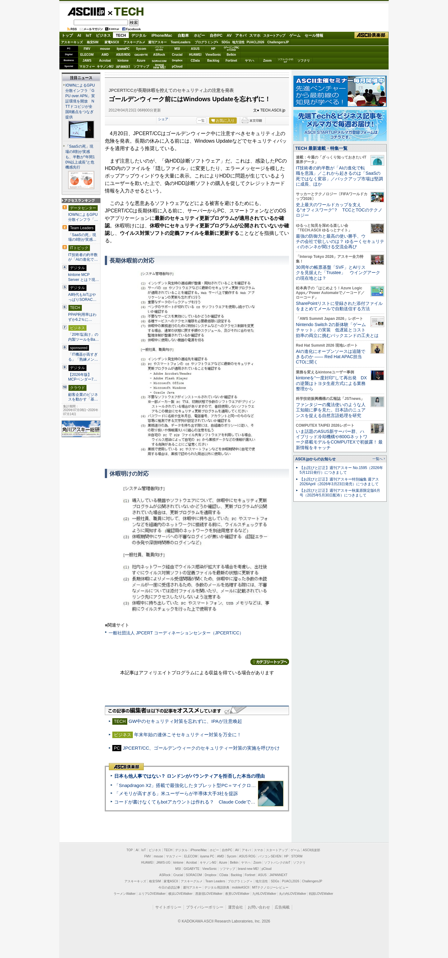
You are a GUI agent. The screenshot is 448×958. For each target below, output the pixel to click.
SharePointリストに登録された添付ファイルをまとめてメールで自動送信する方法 (339, 306)
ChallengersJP (278, 42)
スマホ (254, 35)
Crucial (177, 54)
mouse (105, 48)
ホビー (199, 35)
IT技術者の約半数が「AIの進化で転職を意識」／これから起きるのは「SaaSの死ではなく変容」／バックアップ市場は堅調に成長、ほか (339, 176)
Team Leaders (215, 881)
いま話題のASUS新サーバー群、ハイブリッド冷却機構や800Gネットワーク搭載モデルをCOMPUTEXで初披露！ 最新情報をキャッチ (339, 439)
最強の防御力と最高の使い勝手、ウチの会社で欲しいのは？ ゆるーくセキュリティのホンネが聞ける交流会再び (340, 241)
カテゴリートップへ (269, 662)
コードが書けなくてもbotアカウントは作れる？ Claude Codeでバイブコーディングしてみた (212, 801)
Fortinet (231, 60)
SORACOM (194, 875)
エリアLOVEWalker (152, 893)
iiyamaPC (123, 48)
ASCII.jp (86, 11)
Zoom (267, 60)
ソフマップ (141, 66)
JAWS (86, 60)
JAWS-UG (163, 862)
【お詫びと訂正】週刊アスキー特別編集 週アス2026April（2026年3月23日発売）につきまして (339, 481)
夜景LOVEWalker (237, 893)
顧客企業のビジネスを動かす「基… (83, 397)
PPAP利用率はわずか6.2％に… (82, 317)
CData (195, 60)
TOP (130, 850)
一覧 (201, 120)
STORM (296, 856)
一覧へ (377, 459)
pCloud (177, 66)
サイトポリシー (168, 907)
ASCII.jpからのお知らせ (315, 459)
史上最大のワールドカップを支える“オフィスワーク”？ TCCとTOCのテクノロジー (339, 210)
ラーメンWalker (125, 893)
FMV (87, 48)
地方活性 (238, 42)
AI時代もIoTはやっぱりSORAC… (82, 297)
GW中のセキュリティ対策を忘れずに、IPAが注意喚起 (185, 721)
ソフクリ (303, 60)
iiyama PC (207, 856)
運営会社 (235, 907)
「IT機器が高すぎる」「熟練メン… (83, 357)
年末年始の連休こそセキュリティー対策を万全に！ (187, 734)
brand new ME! (248, 868)
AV (229, 35)
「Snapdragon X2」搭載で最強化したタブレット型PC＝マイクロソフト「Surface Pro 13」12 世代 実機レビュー (232, 785)
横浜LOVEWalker (180, 893)
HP (213, 48)
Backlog (213, 60)
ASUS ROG (123, 54)
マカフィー (87, 66)
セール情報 (314, 35)
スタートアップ (274, 35)
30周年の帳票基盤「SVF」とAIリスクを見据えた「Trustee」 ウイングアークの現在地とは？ (338, 273)
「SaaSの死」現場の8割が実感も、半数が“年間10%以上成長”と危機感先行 (80, 157)
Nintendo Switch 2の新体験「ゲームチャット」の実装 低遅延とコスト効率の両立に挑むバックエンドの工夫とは (337, 330)
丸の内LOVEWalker (292, 893)
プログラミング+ (206, 42)
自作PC (216, 35)
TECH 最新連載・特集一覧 (321, 148)
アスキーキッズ (72, 42)
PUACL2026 (255, 42)
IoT (88, 35)
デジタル (138, 35)
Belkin (231, 54)
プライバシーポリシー (204, 907)
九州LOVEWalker (264, 893)
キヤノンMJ (105, 66)
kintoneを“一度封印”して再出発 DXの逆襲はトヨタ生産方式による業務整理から (331, 383)
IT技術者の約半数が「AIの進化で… (83, 257)
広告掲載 (282, 907)
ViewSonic (213, 54)
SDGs (226, 42)
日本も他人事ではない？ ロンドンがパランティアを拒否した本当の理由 (189, 776)
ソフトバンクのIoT (285, 60)
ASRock (159, 54)
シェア (163, 119)
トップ (67, 35)
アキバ (240, 35)
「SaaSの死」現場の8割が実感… (82, 237)
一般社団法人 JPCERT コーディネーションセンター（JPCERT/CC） (176, 632)
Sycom (141, 48)
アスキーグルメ (134, 42)
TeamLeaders (181, 42)
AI (79, 35)
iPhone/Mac (162, 35)
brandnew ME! (159, 66)
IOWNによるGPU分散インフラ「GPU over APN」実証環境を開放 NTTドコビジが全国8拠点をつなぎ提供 (80, 101)
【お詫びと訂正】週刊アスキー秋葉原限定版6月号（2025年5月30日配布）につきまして (340, 492)
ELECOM (87, 54)
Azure (141, 60)
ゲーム (295, 35)
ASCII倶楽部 (371, 35)
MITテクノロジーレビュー (270, 887)
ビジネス (103, 35)
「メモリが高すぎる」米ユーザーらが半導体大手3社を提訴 (176, 793)
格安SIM (93, 42)
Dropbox (177, 60)
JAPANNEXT (123, 66)
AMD (105, 54)
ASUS (195, 48)
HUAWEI (195, 54)
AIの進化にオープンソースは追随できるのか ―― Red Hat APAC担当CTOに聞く (330, 357)
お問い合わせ (259, 907)
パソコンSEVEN (159, 48)
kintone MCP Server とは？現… (83, 277)
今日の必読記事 (169, 887)
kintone (123, 60)
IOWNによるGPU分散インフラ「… (83, 217)
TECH (126, 11)
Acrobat (105, 60)
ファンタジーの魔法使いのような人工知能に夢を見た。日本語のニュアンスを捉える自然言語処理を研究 (331, 410)
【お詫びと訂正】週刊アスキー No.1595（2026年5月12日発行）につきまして (341, 470)
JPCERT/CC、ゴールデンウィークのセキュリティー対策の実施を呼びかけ (201, 748)
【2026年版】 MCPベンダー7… (82, 377)
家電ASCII (112, 42)
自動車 (183, 35)
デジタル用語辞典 (216, 887)
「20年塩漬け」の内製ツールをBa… (83, 337)
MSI (177, 48)
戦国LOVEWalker (321, 893)
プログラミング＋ (240, 881)
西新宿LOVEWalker (208, 893)
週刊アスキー (157, 42)
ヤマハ (249, 60)
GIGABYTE (141, 54)
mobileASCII (241, 887)
